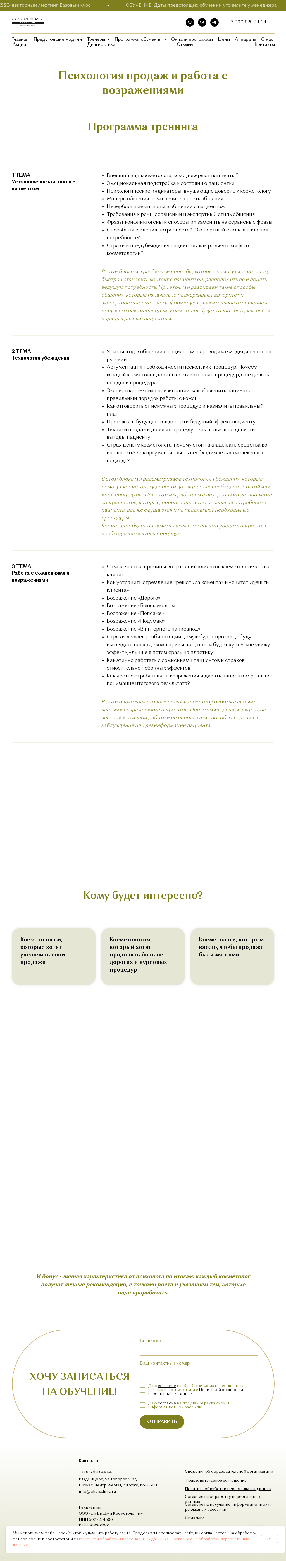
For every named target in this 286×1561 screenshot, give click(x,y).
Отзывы (185, 44)
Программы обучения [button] (139, 39)
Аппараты (245, 39)
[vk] (202, 22)
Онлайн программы (192, 39)
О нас (267, 39)
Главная (19, 39)
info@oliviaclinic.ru (97, 1491)
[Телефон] (190, 22)
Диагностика (101, 44)
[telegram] (214, 22)
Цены (224, 39)
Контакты (264, 44)
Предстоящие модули (58, 39)
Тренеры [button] (96, 39)
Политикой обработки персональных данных (121, 1539)
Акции (19, 44)
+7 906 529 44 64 (247, 22)
